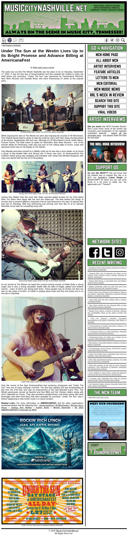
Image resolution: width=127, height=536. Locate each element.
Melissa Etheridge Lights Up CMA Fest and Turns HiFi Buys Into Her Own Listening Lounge (107, 287)
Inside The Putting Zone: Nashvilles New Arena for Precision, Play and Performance (107, 355)
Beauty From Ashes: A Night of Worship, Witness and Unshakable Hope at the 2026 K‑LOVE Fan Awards (107, 313)
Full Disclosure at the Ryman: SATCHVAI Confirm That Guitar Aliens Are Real (107, 349)
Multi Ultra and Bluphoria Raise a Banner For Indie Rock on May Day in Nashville (107, 360)
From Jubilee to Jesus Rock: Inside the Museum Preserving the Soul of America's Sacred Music (107, 374)
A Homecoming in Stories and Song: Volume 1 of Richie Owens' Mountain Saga (107, 327)
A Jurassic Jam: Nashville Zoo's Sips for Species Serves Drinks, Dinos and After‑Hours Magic (107, 379)
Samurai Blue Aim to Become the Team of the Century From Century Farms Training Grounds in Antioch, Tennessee (107, 275)
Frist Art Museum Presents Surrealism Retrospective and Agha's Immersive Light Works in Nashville (107, 320)
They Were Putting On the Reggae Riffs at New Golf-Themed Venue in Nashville (107, 306)
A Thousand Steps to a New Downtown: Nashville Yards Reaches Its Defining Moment (107, 332)
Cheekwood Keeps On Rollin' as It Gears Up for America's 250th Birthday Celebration (107, 338)
